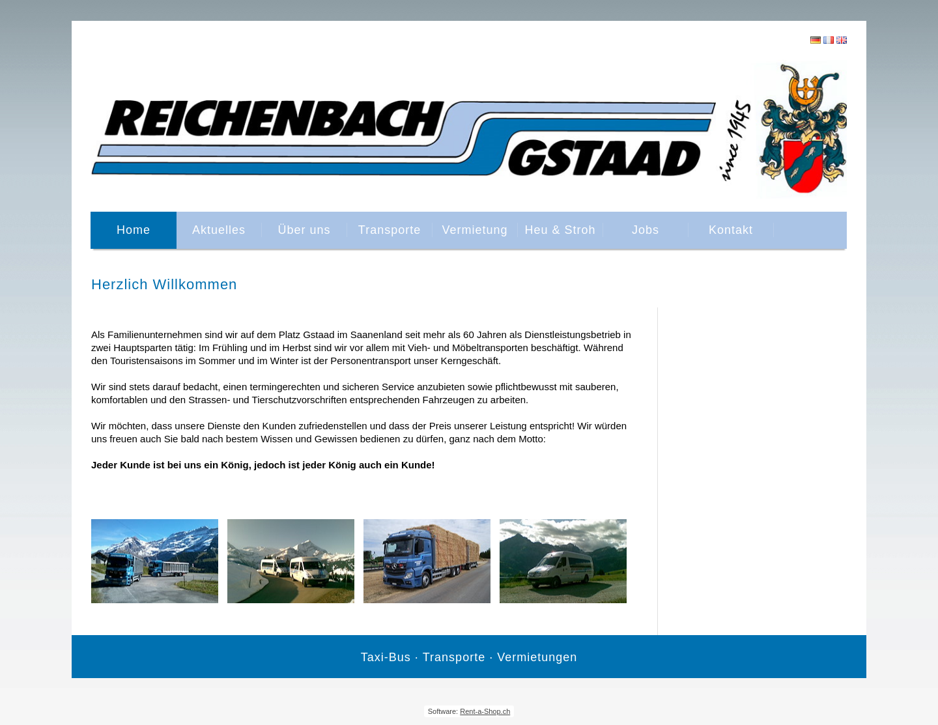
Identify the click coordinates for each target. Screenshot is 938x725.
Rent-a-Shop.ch (485, 711)
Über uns (303, 229)
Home (133, 229)
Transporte (389, 229)
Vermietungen (537, 657)
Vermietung (474, 229)
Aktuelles (219, 229)
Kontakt (731, 229)
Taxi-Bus (386, 657)
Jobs (645, 229)
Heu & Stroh (559, 229)
